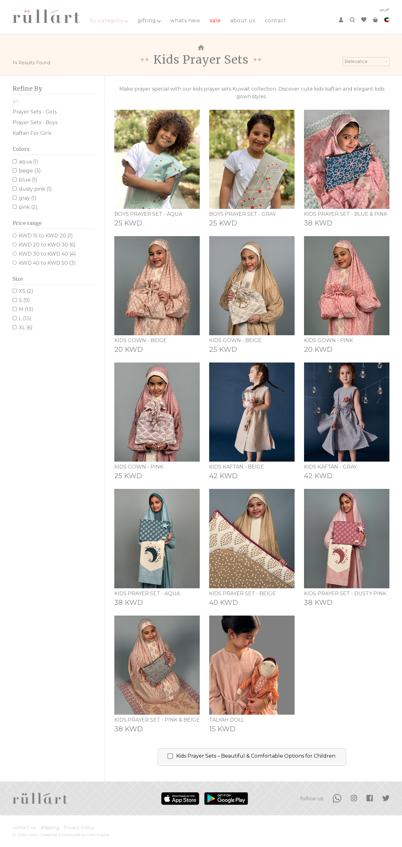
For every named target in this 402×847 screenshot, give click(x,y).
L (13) (22, 318)
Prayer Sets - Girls (35, 112)
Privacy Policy (79, 827)
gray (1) (24, 198)
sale (215, 21)
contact (275, 21)
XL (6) (23, 328)
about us (242, 21)
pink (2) (25, 207)
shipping (50, 827)
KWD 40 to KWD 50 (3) (44, 263)
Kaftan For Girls (32, 133)
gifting (149, 21)
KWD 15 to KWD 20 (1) (43, 236)
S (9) (21, 300)
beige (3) (27, 171)
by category (109, 21)
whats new (185, 21)
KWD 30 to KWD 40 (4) (44, 254)
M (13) (23, 309)
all (16, 101)
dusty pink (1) (32, 189)
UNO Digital (98, 834)
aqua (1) (25, 162)
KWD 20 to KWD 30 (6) (44, 245)
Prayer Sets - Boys (35, 122)
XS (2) (23, 291)
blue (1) (25, 180)
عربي (384, 8)
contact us (24, 827)
